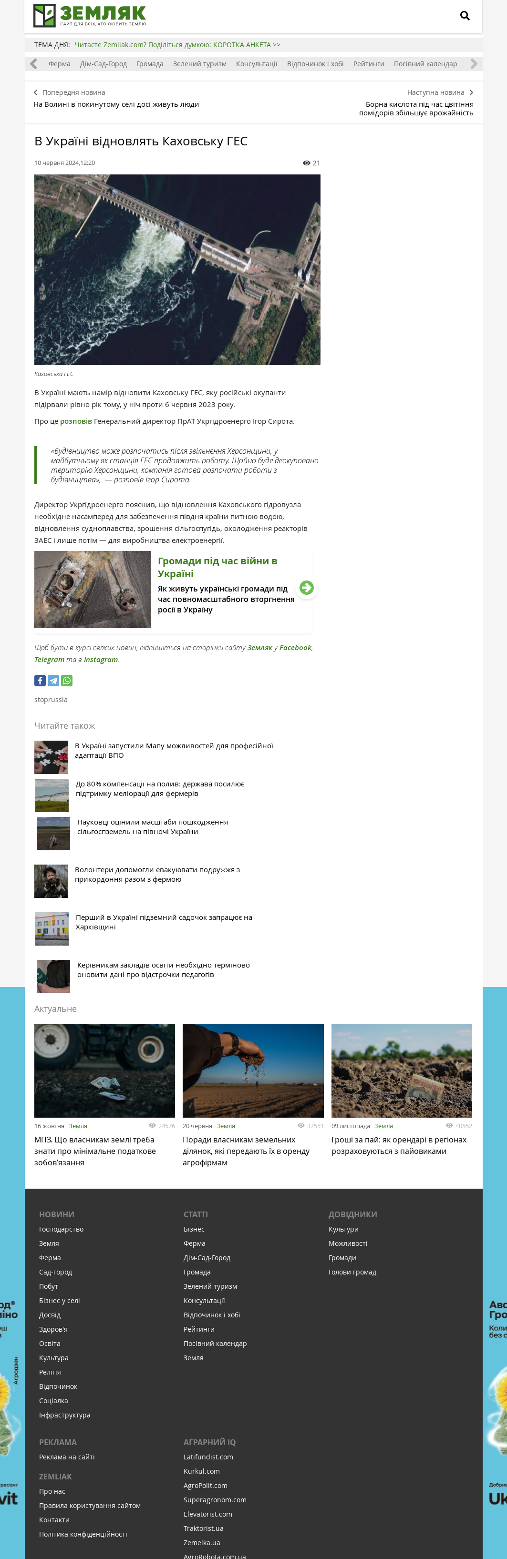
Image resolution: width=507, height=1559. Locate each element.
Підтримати (306, 1493)
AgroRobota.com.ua (215, 1396)
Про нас (52, 1330)
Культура (54, 1197)
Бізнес (194, 1068)
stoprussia (51, 696)
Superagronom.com (215, 1339)
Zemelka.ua (202, 1381)
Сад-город (55, 1111)
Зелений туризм (200, 63)
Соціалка (53, 1239)
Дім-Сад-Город (103, 63)
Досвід (50, 1154)
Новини (56, 1054)
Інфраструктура (65, 1254)
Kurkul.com (202, 1310)
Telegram (49, 656)
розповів (77, 418)
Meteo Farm (203, 1410)
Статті (196, 1054)
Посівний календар (425, 63)
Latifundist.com (208, 1296)
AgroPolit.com (206, 1324)
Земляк (260, 644)
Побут (48, 1125)
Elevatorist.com (208, 1353)
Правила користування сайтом (90, 1344)
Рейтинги (368, 63)
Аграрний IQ (210, 1281)
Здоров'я (53, 1168)
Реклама (58, 1281)
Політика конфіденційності (83, 1373)
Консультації (257, 63)
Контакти (54, 1359)
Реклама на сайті (67, 1296)
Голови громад (352, 1111)
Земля (78, 961)
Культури (344, 1068)
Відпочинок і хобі (315, 63)
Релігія (50, 1211)
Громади (342, 1096)
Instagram (101, 656)
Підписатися (172, 1493)
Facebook (295, 644)
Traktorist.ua (204, 1367)
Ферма (60, 63)
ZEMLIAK (55, 1316)
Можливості (348, 1082)
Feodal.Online (206, 1424)
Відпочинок (58, 1225)
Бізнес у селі (59, 1139)
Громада (150, 63)
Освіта (50, 1182)
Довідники (353, 1054)
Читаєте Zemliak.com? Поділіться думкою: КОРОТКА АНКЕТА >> (177, 44)
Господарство (61, 1068)
